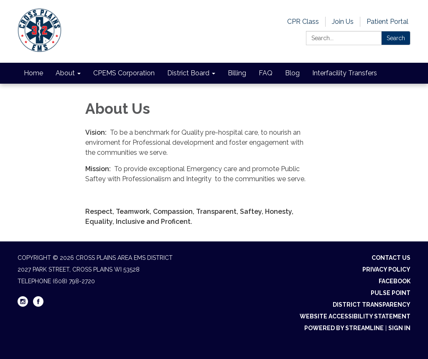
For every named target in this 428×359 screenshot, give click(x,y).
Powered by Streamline (344, 328)
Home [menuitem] (33, 73)
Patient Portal (387, 22)
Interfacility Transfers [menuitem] (344, 73)
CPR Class (303, 22)
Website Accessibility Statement (355, 316)
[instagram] (23, 304)
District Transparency (371, 304)
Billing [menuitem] (237, 73)
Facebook (394, 281)
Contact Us (391, 257)
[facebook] (38, 304)
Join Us (343, 22)
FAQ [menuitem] (266, 73)
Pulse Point (390, 293)
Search (396, 38)
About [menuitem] (65, 73)
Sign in (399, 328)
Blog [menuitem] (292, 73)
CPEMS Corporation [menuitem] (124, 73)
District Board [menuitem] (188, 73)
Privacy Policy (386, 269)
